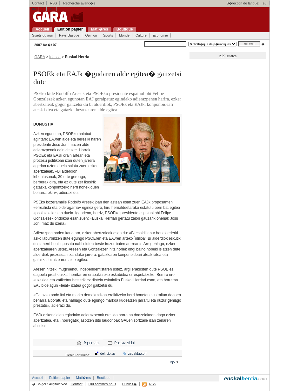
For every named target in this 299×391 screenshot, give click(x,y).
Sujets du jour (42, 35)
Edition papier (59, 378)
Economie (160, 35)
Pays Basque (69, 35)
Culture (141, 35)
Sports (108, 35)
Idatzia (54, 57)
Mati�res (83, 378)
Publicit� (129, 384)
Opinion (91, 35)
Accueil (37, 378)
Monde (124, 35)
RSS (53, 3)
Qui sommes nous (102, 384)
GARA (39, 57)
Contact (38, 3)
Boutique (103, 378)
